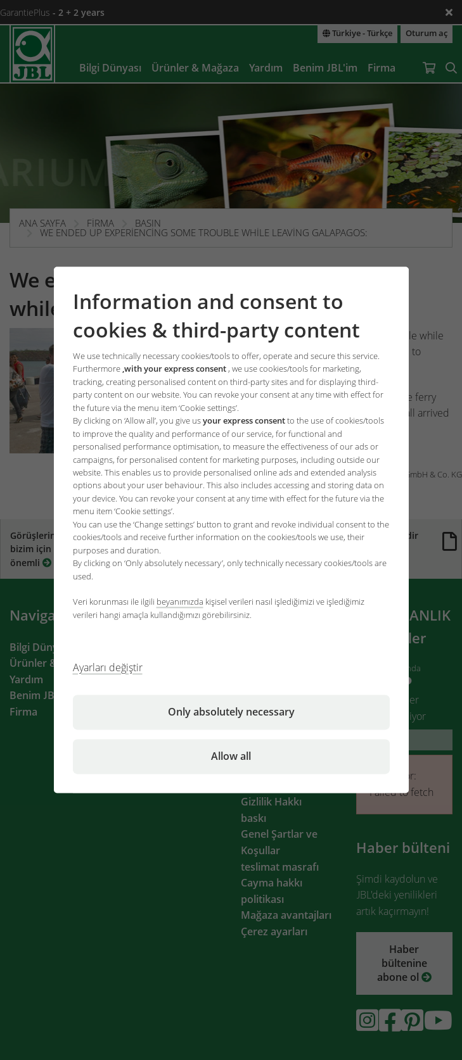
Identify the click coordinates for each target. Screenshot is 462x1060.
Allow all (231, 757)
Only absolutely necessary (231, 712)
